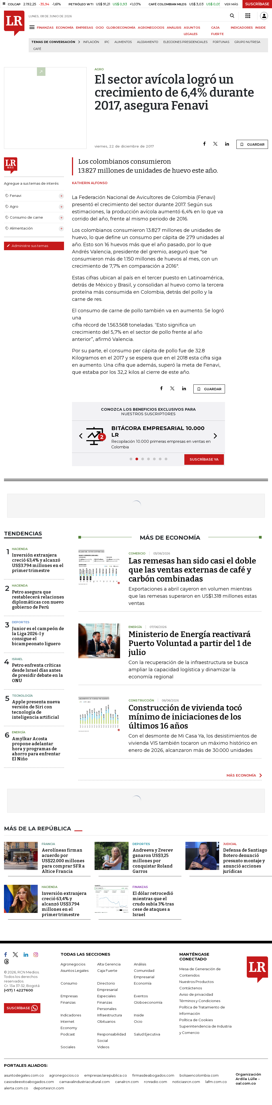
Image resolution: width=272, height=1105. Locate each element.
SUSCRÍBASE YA (204, 459)
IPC (106, 42)
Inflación (91, 42)
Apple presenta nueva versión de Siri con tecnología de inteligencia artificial (36, 709)
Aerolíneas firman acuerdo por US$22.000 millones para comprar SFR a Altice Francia (63, 861)
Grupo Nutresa (247, 42)
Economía (142, 983)
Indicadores (71, 1015)
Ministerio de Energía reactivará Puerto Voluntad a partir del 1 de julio (190, 643)
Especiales (106, 996)
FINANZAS (45, 27)
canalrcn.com (127, 1082)
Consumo (69, 983)
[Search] (232, 16)
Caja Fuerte (107, 970)
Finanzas (140, 887)
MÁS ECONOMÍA (241, 775)
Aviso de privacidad (196, 994)
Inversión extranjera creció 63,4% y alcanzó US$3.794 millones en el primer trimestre (37, 563)
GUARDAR (252, 144)
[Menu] (33, 27)
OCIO (100, 27)
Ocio (138, 1021)
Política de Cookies (196, 1020)
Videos (103, 1047)
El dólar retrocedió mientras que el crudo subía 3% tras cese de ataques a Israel (153, 904)
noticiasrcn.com (186, 1082)
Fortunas (221, 42)
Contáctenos (190, 988)
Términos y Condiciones (199, 1001)
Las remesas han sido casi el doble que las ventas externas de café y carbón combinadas (192, 570)
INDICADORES (242, 27)
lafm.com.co (216, 1082)
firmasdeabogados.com (153, 1075)
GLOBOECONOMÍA (120, 27)
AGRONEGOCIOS (151, 27)
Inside (139, 1015)
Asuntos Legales (74, 970)
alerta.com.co (16, 1088)
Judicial (230, 844)
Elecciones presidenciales (185, 42)
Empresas (69, 996)
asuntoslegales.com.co (24, 1075)
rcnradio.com (155, 1082)
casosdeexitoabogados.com (29, 1082)
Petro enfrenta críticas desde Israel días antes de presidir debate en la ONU (37, 673)
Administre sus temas (27, 246)
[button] (79, 437)
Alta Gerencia (109, 964)
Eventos (141, 996)
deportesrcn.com (48, 1088)
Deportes (20, 622)
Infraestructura (109, 1015)
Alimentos (123, 42)
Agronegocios (73, 964)
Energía (18, 732)
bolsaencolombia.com (199, 1075)
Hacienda (20, 549)
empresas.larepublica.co (105, 1075)
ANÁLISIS (174, 27)
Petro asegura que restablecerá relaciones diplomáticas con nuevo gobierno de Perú (38, 600)
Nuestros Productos (196, 982)
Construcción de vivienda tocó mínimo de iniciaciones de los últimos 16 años (185, 717)
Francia (48, 844)
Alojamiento (147, 42)
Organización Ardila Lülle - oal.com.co (248, 1078)
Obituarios (106, 1021)
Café (37, 49)
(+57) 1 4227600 (18, 990)
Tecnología (22, 695)
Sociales (68, 1047)
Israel (17, 659)
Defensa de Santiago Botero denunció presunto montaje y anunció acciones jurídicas (245, 861)
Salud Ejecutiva (147, 1034)
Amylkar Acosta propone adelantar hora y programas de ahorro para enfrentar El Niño (36, 749)
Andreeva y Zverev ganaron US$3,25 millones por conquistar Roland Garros (153, 861)
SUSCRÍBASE (257, 4)
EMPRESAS (84, 27)
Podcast (68, 1034)
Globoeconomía (148, 1002)
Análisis (140, 964)
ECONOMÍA (65, 27)
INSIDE (260, 27)
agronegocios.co (64, 1075)
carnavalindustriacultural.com (84, 1082)
